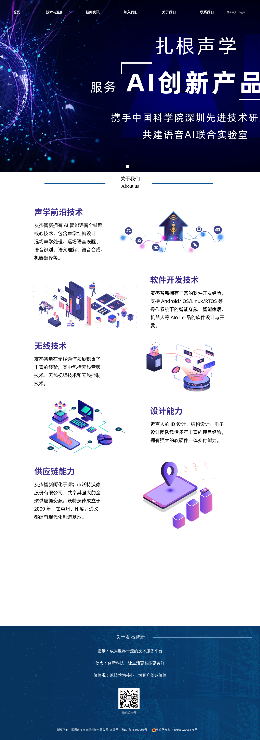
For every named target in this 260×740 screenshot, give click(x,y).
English (242, 12)
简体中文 (232, 12)
